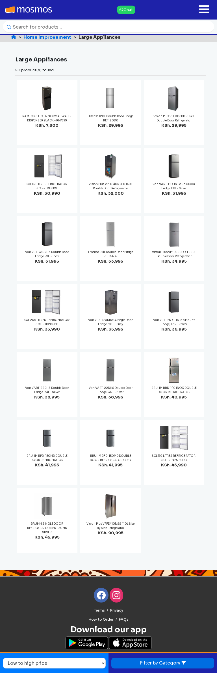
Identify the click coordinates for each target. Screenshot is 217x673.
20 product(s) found (34, 70)
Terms (99, 610)
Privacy (116, 610)
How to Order (101, 619)
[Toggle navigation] (203, 9)
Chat (126, 9)
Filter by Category (163, 663)
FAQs (124, 619)
